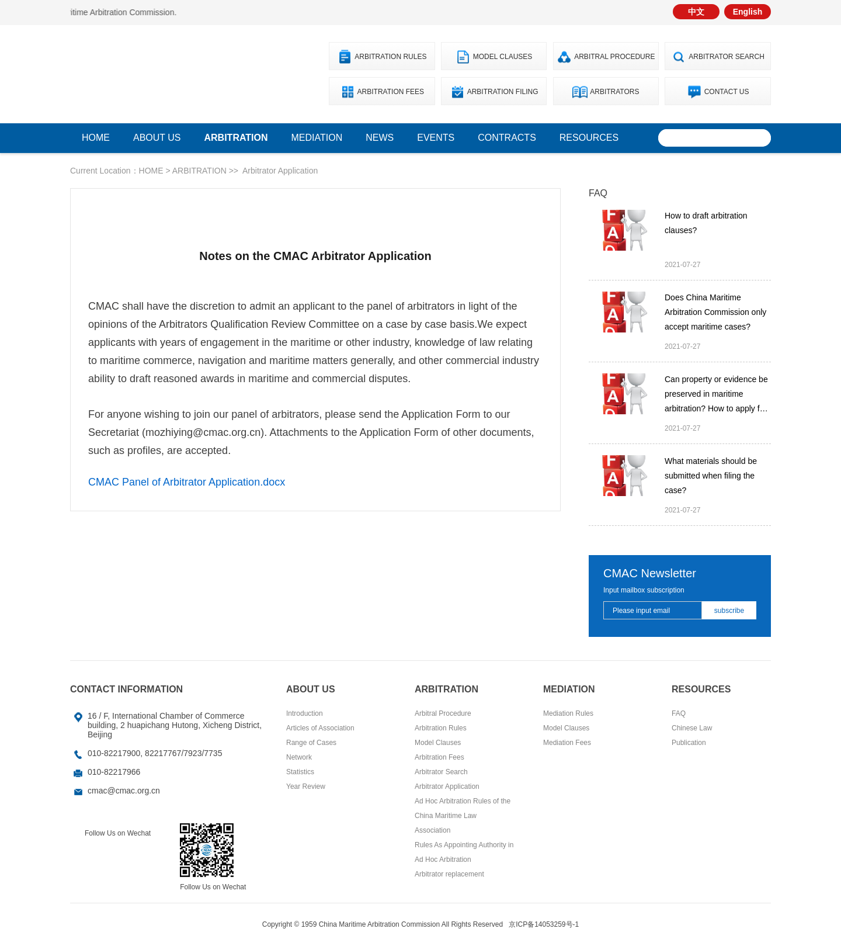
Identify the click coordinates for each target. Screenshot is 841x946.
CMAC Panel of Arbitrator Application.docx (186, 482)
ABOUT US (157, 138)
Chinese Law (692, 728)
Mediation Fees (567, 743)
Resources (588, 138)
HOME (151, 170)
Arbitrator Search (726, 57)
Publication (689, 743)
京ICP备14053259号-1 (544, 924)
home (96, 138)
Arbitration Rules (390, 57)
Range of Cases (311, 743)
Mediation (317, 138)
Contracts (507, 138)
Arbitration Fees (390, 92)
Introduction (304, 713)
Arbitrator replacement (449, 874)
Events (435, 138)
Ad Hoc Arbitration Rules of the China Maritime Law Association (462, 815)
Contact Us (726, 92)
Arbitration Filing (502, 92)
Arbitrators (614, 92)
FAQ (679, 713)
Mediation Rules (568, 713)
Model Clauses (503, 57)
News (380, 138)
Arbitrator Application (280, 170)
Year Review (305, 786)
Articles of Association (320, 728)
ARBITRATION (236, 138)
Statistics (300, 772)
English (748, 11)
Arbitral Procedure (614, 57)
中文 (696, 11)
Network (299, 757)
